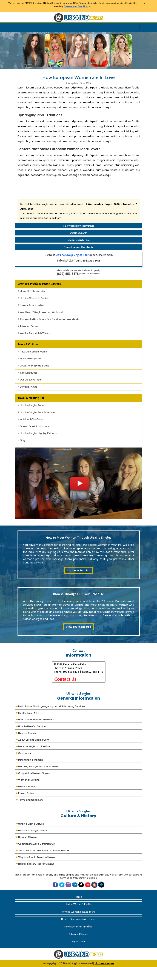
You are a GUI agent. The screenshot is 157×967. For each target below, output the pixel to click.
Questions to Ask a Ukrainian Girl (35, 843)
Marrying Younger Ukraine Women (37, 766)
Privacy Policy (25, 793)
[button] (94, 884)
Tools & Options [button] (28, 344)
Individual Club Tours (31, 419)
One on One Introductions (33, 426)
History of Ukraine (27, 837)
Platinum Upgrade (29, 358)
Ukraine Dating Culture (30, 823)
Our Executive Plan (29, 379)
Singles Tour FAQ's (27, 712)
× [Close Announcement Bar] (145, 3)
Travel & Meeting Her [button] (31, 397)
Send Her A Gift (27, 386)
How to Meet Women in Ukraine (35, 719)
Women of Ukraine (28, 779)
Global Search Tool (79, 239)
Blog (21, 440)
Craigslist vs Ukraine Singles (33, 773)
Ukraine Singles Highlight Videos (37, 433)
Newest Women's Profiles (78, 926)
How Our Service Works (32, 351)
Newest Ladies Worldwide (78, 247)
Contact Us (23, 753)
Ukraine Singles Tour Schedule (36, 412)
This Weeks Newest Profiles (78, 225)
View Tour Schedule (78, 627)
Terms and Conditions (30, 799)
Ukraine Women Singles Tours (78, 911)
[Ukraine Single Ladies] (33, 50)
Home (78, 896)
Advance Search (28, 326)
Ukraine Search (78, 232)
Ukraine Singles (26, 732)
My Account (78, 941)
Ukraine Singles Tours (31, 405)
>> (77, 6)
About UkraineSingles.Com (32, 739)
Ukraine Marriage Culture (31, 830)
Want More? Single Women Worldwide (41, 312)
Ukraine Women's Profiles (33, 298)
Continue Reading (78, 570)
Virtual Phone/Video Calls (33, 365)
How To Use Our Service (31, 726)
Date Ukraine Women (29, 759)
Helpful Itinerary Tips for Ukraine (35, 863)
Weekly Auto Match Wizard (34, 333)
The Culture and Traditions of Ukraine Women (43, 850)
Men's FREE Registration (32, 291)
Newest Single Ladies (31, 305)
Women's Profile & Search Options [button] (39, 283)
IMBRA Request (27, 372)
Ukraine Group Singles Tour (72, 255)
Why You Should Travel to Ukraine (36, 857)
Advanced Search (78, 934)
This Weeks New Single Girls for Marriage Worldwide (48, 319)
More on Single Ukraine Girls (33, 746)
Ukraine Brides (25, 786)
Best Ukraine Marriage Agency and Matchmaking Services (50, 706)
